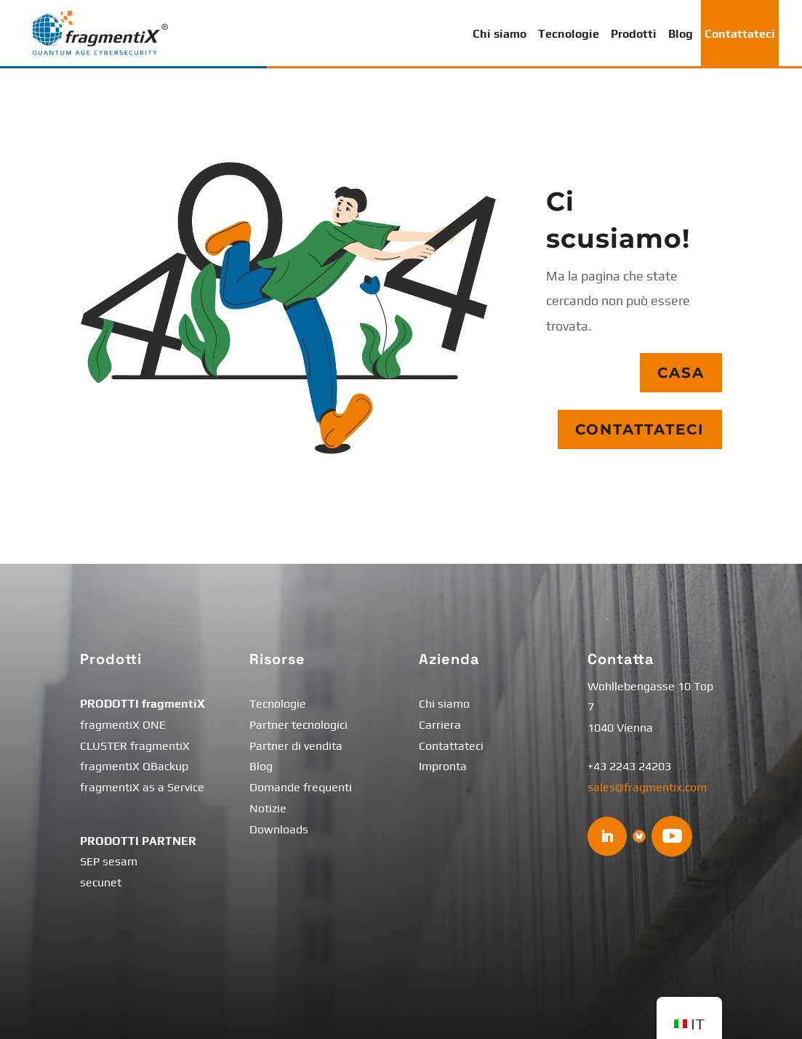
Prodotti (634, 34)
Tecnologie (568, 34)
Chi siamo (499, 34)
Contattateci (740, 34)
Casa (681, 372)
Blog (680, 34)
